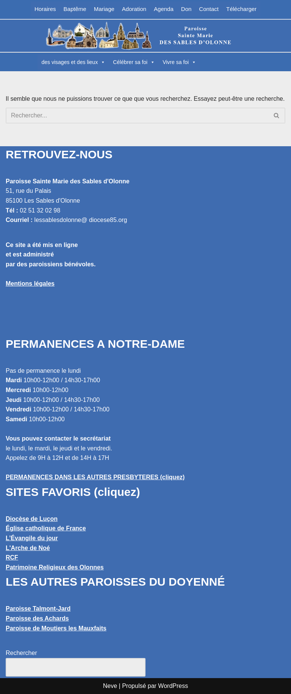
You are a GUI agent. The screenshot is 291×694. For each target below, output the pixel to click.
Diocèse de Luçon (32, 519)
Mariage (104, 9)
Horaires (45, 9)
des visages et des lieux (73, 62)
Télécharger (241, 9)
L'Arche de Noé (28, 548)
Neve (110, 686)
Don (186, 9)
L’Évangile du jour (32, 538)
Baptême (75, 9)
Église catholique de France (46, 528)
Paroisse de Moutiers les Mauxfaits (56, 628)
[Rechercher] (137, 115)
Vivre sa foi (179, 62)
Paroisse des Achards (37, 618)
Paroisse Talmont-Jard (38, 608)
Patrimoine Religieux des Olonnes (55, 567)
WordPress (173, 686)
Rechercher (21, 653)
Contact (209, 9)
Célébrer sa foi (134, 62)
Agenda (164, 9)
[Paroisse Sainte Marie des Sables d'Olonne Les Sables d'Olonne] (145, 35)
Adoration (134, 9)
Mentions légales (30, 283)
